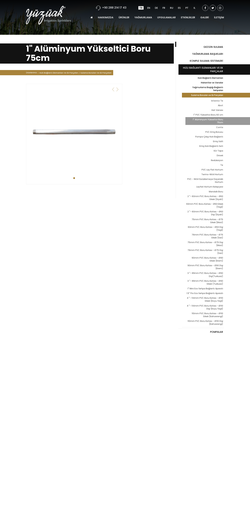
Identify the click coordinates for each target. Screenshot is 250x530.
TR (141, 4)
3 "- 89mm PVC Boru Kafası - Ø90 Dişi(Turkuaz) (205, 275)
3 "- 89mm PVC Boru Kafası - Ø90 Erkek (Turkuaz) (205, 282)
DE (156, 4)
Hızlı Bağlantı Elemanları (210, 77)
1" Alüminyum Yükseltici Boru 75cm (208, 121)
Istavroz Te (217, 100)
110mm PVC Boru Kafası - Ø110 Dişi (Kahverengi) (205, 322)
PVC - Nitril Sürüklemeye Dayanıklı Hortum (205, 181)
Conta (219, 127)
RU (171, 4)
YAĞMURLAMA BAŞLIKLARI (207, 54)
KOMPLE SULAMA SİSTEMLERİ (206, 61)
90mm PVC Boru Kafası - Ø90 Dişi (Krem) (205, 267)
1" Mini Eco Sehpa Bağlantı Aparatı (205, 288)
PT (186, 4)
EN (148, 4)
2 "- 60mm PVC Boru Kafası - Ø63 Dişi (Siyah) (205, 213)
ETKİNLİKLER (188, 13)
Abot (220, 105)
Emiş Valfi (218, 141)
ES (179, 4)
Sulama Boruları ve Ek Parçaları (207, 95)
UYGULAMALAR (166, 13)
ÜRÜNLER (124, 13)
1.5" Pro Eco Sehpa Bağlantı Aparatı (204, 293)
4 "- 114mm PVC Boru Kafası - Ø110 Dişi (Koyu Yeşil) (205, 307)
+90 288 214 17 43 (114, 4)
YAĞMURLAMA (143, 13)
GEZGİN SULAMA (213, 47)
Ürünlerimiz (31, 73)
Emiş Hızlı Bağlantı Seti (211, 146)
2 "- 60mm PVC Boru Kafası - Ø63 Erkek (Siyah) (205, 198)
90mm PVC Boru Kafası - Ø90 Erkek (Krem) (207, 259)
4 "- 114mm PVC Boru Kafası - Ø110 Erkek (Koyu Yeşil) (205, 299)
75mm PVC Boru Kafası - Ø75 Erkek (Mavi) (207, 221)
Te (221, 165)
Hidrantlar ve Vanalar (212, 82)
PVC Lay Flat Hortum (212, 169)
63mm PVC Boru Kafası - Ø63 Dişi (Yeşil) (205, 228)
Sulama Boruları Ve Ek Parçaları (95, 73)
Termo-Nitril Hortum (212, 174)
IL (194, 4)
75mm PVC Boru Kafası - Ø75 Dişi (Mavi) (205, 244)
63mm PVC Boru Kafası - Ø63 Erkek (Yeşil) (204, 205)
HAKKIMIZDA (105, 13)
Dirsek (220, 155)
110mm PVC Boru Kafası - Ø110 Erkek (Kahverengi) (207, 315)
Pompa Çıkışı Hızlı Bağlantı (209, 136)
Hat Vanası (217, 110)
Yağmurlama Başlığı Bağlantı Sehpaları (207, 89)
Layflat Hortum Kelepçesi (209, 186)
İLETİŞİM (219, 13)
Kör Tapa (218, 150)
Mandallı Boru (216, 191)
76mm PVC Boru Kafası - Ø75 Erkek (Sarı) (207, 236)
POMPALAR (216, 332)
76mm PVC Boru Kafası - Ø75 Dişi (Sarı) (205, 252)
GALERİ (204, 13)
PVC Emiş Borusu (214, 132)
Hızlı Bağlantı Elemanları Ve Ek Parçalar (58, 73)
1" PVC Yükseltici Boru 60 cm (208, 114)
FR (163, 4)
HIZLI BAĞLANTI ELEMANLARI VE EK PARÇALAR (203, 69)
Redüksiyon (217, 160)
